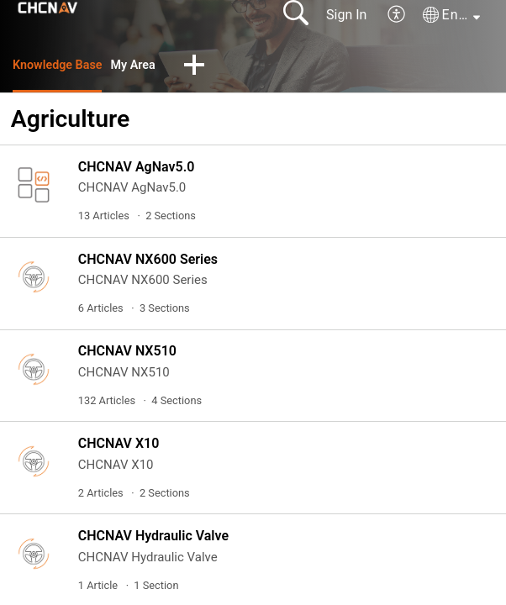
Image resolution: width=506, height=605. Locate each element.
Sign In (346, 15)
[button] (397, 15)
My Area (146, 66)
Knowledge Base (63, 66)
